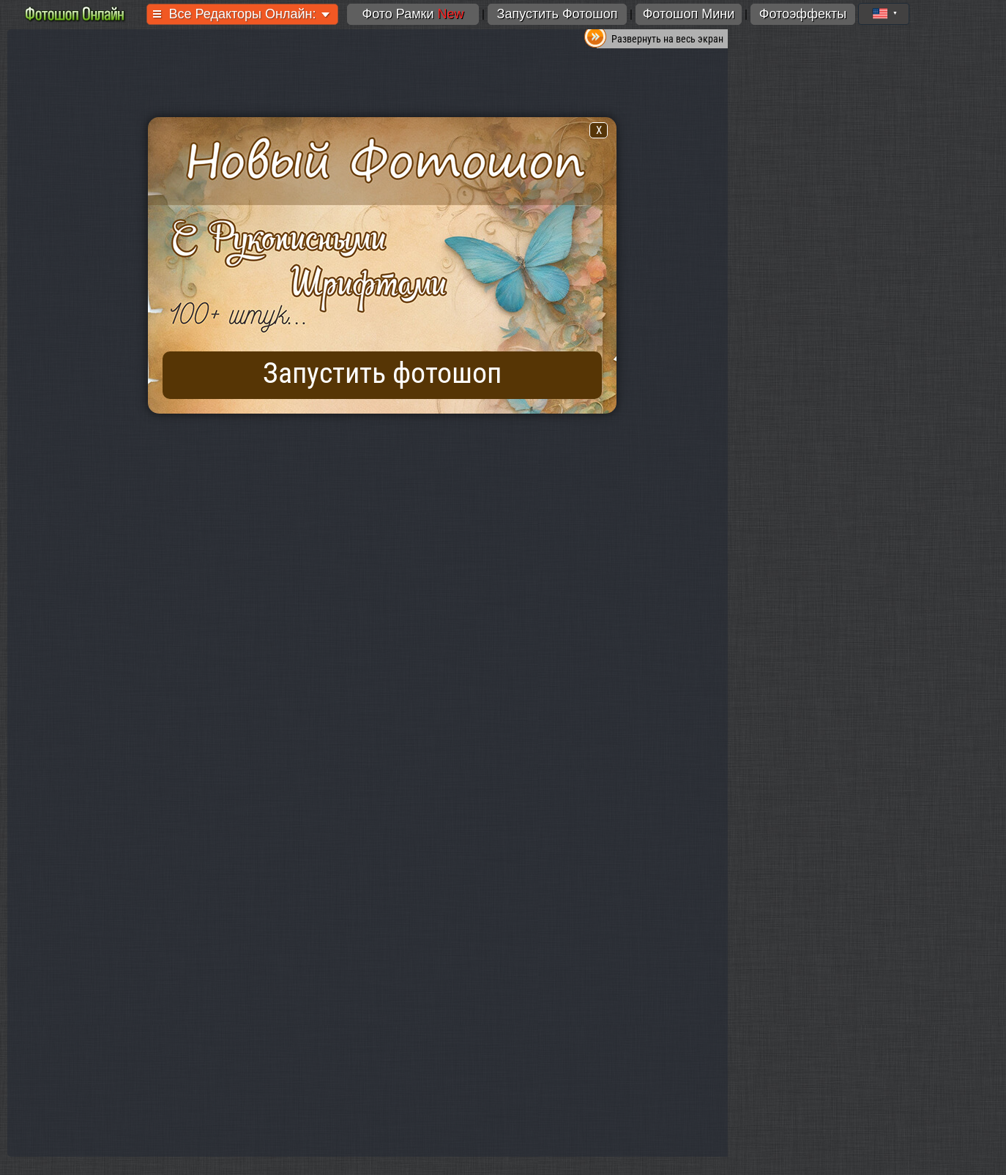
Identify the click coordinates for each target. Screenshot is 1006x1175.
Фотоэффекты (802, 14)
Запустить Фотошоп (557, 14)
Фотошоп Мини (689, 14)
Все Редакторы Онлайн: (242, 14)
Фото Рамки (412, 14)
